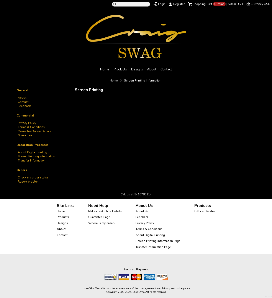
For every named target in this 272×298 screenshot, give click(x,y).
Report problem (28, 182)
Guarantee (25, 135)
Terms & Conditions (31, 127)
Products (120, 69)
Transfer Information (32, 160)
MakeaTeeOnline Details (34, 131)
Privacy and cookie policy (176, 288)
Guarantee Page (99, 217)
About (151, 69)
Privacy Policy (27, 123)
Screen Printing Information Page (158, 241)
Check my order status (33, 177)
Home (104, 69)
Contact (166, 69)
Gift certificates (204, 211)
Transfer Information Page (153, 247)
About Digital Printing (32, 152)
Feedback (24, 106)
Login (161, 4)
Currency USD (260, 4)
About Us (142, 211)
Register (179, 4)
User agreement (147, 288)
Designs (137, 69)
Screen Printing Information (36, 156)
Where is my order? (101, 223)
